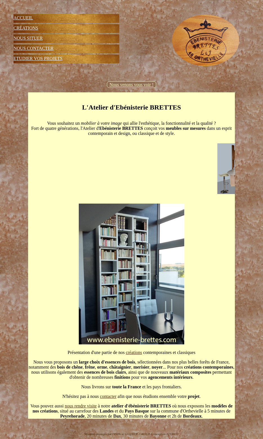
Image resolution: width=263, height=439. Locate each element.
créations (134, 352)
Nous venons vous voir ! (131, 84)
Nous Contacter (33, 48)
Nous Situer (28, 38)
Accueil (23, 17)
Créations (26, 28)
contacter (108, 396)
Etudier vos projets (38, 58)
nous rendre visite (81, 406)
